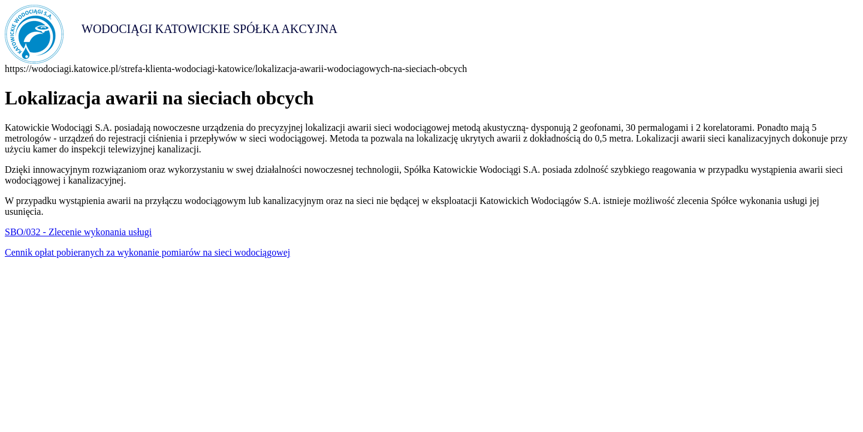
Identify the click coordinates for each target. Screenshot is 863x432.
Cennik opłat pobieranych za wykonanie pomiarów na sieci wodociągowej (147, 252)
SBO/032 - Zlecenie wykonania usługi (78, 232)
